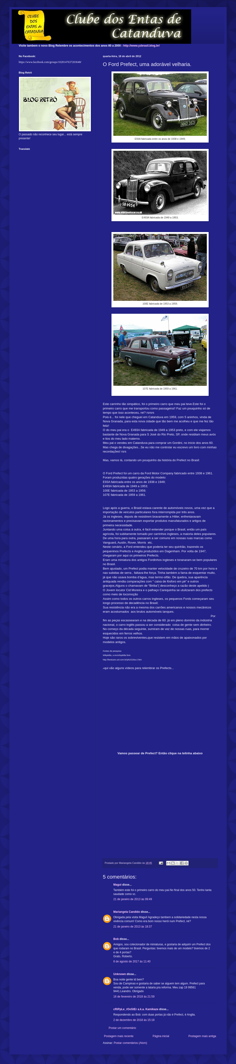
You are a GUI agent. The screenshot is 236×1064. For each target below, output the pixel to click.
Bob (116, 939)
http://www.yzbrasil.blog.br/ (141, 45)
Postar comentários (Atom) (130, 1043)
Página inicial (161, 1036)
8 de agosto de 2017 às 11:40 (131, 961)
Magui (117, 884)
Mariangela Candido (126, 911)
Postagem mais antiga (202, 1036)
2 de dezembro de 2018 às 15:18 (133, 1020)
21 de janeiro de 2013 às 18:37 (132, 926)
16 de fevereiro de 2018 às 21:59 (133, 996)
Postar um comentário (122, 1028)
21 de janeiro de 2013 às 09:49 (132, 899)
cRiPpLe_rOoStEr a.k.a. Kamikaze (135, 1009)
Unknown (119, 974)
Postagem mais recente (118, 1036)
